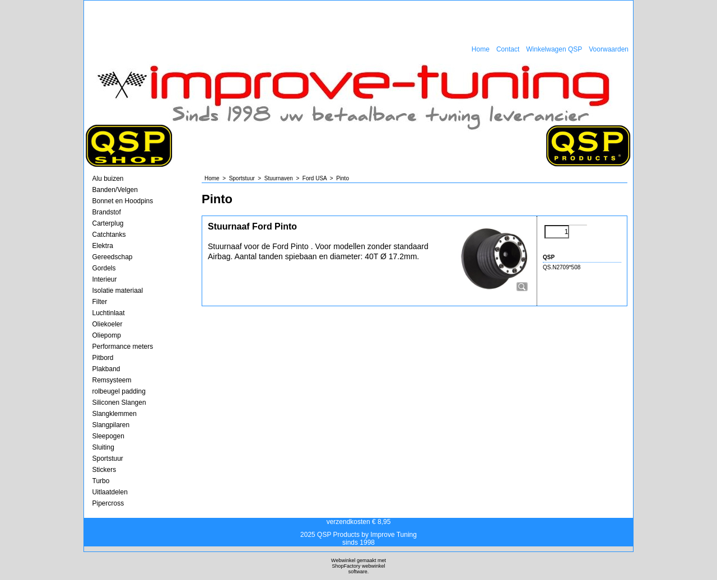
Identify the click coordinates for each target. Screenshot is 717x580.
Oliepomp (106, 335)
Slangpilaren (111, 425)
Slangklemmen (114, 414)
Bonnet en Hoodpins (122, 201)
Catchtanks (109, 234)
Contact (507, 49)
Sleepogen (108, 436)
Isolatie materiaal (117, 290)
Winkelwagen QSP (554, 49)
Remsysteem (112, 380)
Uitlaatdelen (110, 492)
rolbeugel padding (119, 391)
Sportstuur (107, 458)
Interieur (104, 279)
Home (481, 49)
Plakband (106, 369)
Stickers (104, 470)
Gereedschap (112, 257)
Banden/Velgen (115, 190)
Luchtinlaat (108, 313)
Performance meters (122, 346)
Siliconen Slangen (119, 402)
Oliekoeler (107, 324)
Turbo (101, 481)
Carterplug (108, 223)
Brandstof (106, 212)
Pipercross (108, 503)
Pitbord (103, 358)
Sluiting (103, 447)
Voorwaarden (608, 49)
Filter (100, 302)
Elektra (102, 246)
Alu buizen (108, 179)
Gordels (104, 268)
